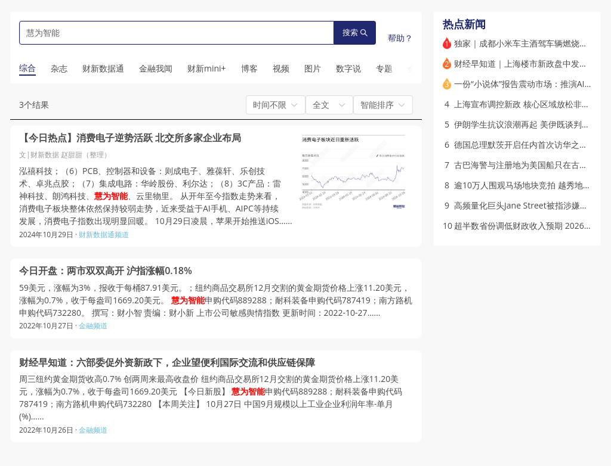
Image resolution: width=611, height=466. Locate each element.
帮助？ (400, 38)
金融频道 (93, 326)
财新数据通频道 (104, 234)
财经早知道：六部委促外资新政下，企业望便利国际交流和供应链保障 (167, 362)
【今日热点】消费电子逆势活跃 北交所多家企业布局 (130, 138)
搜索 (355, 32)
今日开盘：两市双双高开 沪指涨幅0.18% (105, 271)
